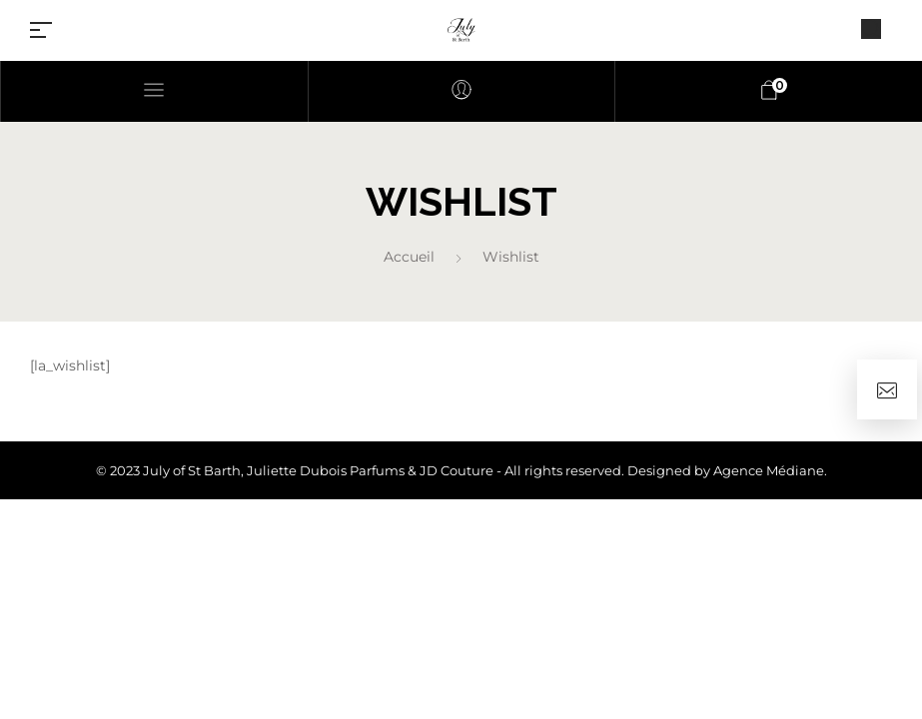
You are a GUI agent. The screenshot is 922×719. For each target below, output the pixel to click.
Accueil (409, 257)
